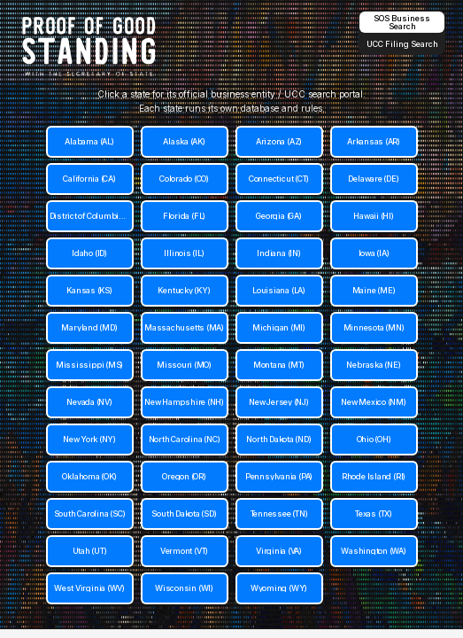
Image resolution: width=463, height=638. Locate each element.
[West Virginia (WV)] (90, 588)
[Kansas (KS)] (90, 291)
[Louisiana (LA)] (279, 291)
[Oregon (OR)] (184, 477)
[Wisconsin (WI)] (184, 588)
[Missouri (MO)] (184, 365)
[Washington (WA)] (374, 551)
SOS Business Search (402, 22)
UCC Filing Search (402, 44)
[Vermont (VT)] (184, 551)
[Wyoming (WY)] (279, 588)
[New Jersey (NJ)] (279, 402)
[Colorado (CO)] (184, 179)
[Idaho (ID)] (90, 253)
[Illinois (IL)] (184, 253)
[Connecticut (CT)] (279, 179)
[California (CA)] (90, 179)
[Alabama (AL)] (90, 142)
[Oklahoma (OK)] (90, 477)
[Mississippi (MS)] (90, 365)
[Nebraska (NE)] (374, 365)
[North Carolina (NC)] (184, 439)
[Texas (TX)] (374, 514)
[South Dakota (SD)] (184, 514)
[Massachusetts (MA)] (184, 328)
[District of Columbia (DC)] (90, 216)
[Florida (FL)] (184, 216)
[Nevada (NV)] (90, 402)
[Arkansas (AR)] (374, 142)
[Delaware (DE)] (374, 179)
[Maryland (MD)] (90, 328)
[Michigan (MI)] (279, 328)
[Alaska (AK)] (184, 142)
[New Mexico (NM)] (374, 402)
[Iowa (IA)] (374, 253)
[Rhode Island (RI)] (374, 477)
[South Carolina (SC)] (90, 514)
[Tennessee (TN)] (279, 514)
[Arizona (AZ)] (279, 142)
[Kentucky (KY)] (184, 291)
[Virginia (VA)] (279, 551)
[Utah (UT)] (90, 551)
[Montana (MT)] (279, 365)
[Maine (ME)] (374, 291)
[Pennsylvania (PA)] (279, 477)
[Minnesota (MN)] (374, 328)
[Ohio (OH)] (374, 439)
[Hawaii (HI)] (374, 216)
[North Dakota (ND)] (279, 439)
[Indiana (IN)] (279, 253)
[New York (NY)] (90, 439)
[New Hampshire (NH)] (184, 402)
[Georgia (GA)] (279, 216)
